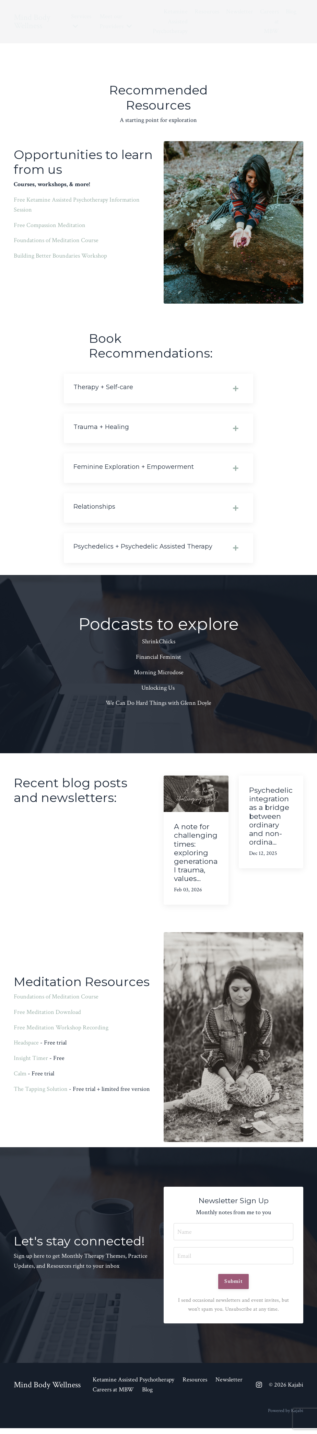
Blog (291, 11)
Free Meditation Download (47, 1017)
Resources (207, 11)
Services (81, 20)
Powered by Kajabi (285, 1416)
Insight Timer (31, 1063)
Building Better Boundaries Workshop (60, 256)
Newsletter (239, 11)
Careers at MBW (269, 21)
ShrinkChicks (158, 646)
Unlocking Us (158, 692)
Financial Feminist (158, 662)
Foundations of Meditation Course (56, 240)
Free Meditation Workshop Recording (61, 1032)
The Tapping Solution (41, 1094)
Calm (20, 1078)
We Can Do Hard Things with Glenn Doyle (158, 708)
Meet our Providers (115, 21)
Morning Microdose (159, 677)
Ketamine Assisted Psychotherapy (170, 21)
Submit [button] (233, 1286)
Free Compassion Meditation (49, 225)
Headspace (26, 1047)
